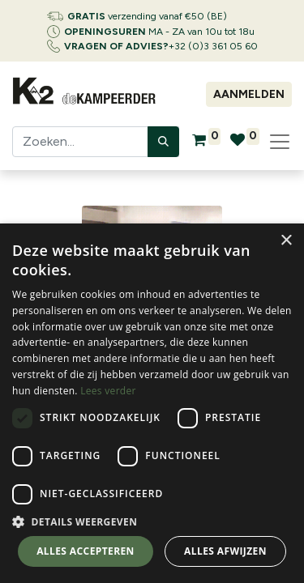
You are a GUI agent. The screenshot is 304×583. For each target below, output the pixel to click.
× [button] (286, 241)
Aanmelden (249, 94)
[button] (152, 521)
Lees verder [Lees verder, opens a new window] (108, 391)
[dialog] (152, 403)
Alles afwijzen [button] (225, 551)
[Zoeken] (163, 141)
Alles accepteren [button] (85, 551)
